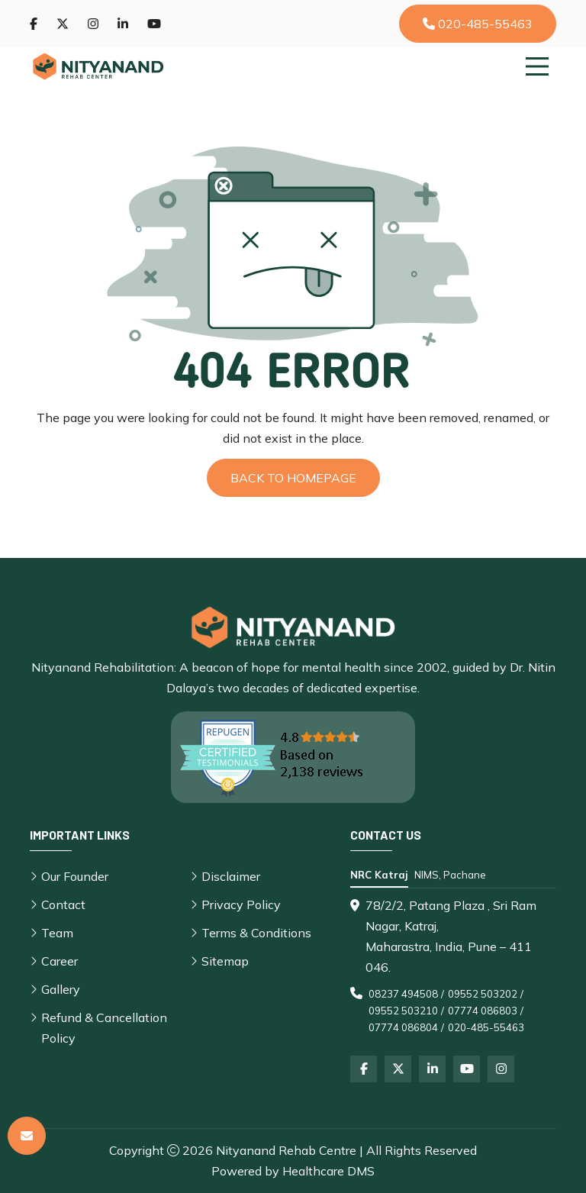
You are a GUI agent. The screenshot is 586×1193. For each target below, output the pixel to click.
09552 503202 (482, 994)
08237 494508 (403, 994)
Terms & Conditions (256, 932)
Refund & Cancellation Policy (104, 1028)
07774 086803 (482, 1010)
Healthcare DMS (328, 1170)
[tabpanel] (453, 965)
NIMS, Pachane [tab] (450, 875)
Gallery (60, 989)
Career (59, 961)
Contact (63, 904)
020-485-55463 (478, 23)
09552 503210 (403, 1010)
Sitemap (225, 961)
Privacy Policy (241, 904)
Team (57, 932)
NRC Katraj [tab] (379, 875)
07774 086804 (403, 1027)
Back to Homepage (293, 477)
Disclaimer (230, 876)
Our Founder (74, 876)
